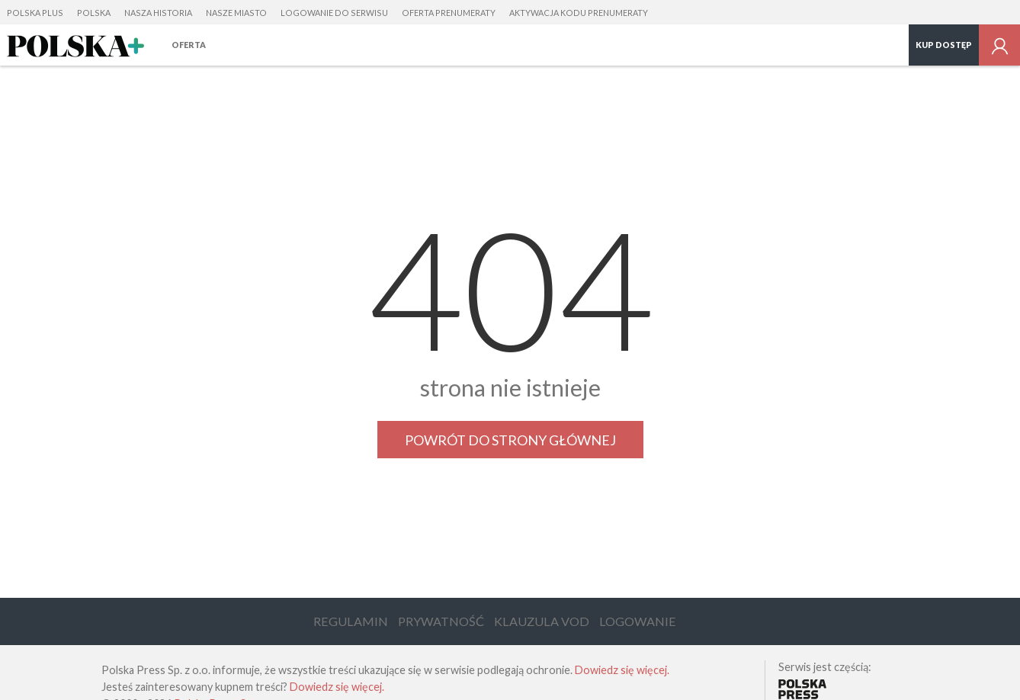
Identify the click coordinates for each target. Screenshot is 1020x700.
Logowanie (637, 621)
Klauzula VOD (541, 621)
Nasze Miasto (236, 13)
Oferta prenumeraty (449, 13)
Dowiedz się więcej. (622, 669)
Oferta (189, 45)
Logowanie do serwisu (334, 13)
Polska (94, 13)
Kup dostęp (944, 45)
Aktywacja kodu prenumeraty (578, 13)
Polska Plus (35, 13)
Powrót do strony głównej (510, 440)
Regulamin (350, 621)
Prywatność (441, 621)
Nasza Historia (158, 13)
